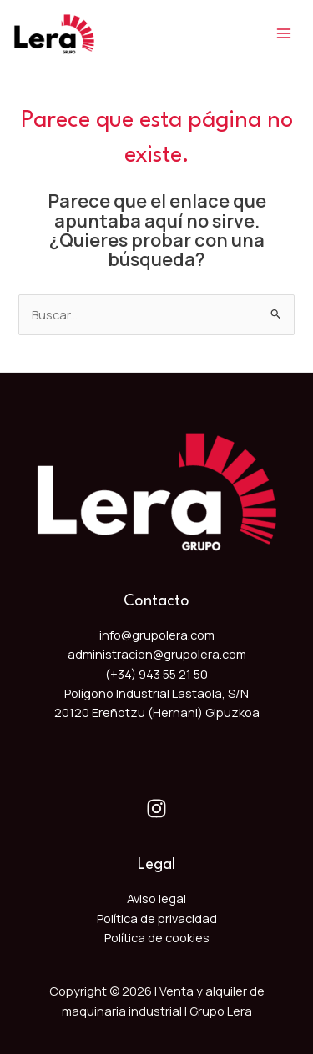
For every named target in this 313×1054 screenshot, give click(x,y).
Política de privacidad (157, 918)
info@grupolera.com (157, 634)
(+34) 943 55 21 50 (156, 673)
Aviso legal (156, 898)
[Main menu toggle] (283, 33)
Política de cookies (157, 937)
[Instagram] (156, 808)
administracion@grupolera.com (157, 653)
